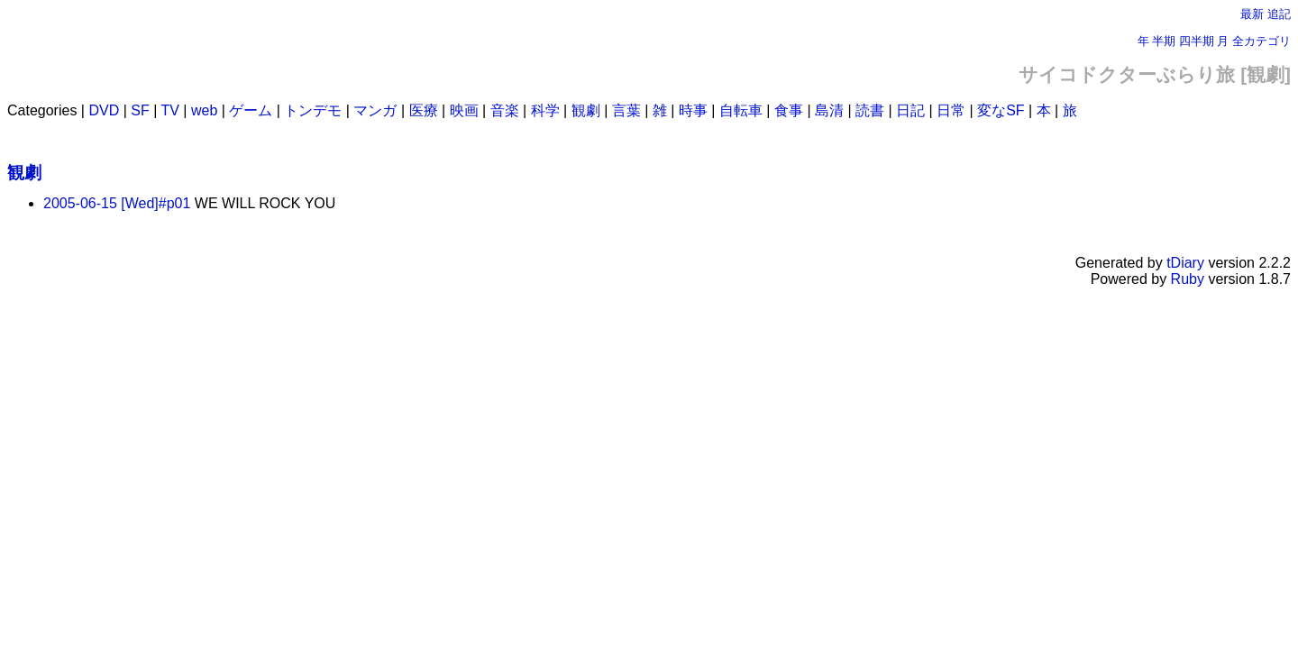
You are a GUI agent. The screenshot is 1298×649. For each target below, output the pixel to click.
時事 (693, 110)
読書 (869, 110)
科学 (545, 110)
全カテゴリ (1261, 41)
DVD (103, 110)
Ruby (1187, 279)
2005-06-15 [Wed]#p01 (116, 203)
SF (140, 110)
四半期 (1196, 41)
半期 (1163, 41)
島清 (829, 110)
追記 (1279, 14)
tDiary (1185, 262)
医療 (423, 110)
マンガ (375, 110)
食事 (788, 110)
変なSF (1000, 110)
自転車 (741, 110)
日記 (910, 110)
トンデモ (313, 110)
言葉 (626, 110)
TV (169, 110)
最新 (1252, 14)
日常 (951, 110)
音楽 (504, 110)
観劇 (585, 110)
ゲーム (250, 110)
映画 (464, 110)
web (204, 110)
